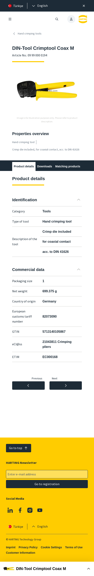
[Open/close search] (57, 19)
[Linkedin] (10, 510)
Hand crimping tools (27, 34)
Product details (24, 166)
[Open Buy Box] (47, 569)
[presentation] (39, 6)
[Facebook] (20, 510)
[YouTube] (40, 510)
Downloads (44, 166)
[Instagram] (30, 510)
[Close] (84, 6)
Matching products (67, 166)
